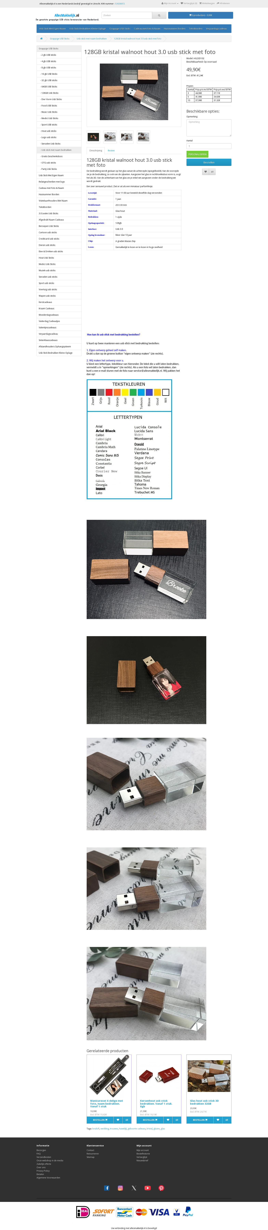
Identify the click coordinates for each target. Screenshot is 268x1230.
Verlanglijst (142, 1157)
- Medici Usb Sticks (48, 118)
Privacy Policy (43, 1170)
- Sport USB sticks (48, 124)
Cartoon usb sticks (48, 232)
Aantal (189, 140)
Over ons (41, 1167)
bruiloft (95, 1128)
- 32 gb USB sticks (48, 80)
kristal (149, 1128)
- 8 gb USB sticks (47, 67)
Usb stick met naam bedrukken (92, 38)
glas (163, 1128)
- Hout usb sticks (47, 131)
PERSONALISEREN (197, 154)
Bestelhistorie (143, 1153)
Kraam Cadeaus (46, 308)
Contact (90, 1150)
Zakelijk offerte (44, 1163)
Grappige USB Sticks (119, 28)
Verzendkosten (44, 1157)
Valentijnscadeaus (47, 327)
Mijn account (143, 1150)
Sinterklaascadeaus (48, 340)
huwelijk (123, 1128)
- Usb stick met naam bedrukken (55, 150)
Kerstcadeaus (45, 302)
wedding (104, 1128)
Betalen (40, 1174)
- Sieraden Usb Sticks (49, 143)
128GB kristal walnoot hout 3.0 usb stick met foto (137, 38)
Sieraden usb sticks (48, 276)
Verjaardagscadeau (216, 28)
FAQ (39, 1153)
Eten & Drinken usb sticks (51, 251)
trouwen (114, 1128)
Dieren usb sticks (47, 245)
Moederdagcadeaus (48, 314)
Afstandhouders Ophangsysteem (55, 346)
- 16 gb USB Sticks (48, 73)
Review (111, 150)
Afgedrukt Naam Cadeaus (51, 219)
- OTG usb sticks (47, 162)
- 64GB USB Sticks (48, 86)
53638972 (120, 3)
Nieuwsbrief (142, 1160)
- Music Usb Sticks (48, 112)
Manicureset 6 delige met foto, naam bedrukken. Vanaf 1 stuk (106, 1103)
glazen (156, 1128)
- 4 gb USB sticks (47, 61)
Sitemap (91, 1157)
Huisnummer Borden (174, 28)
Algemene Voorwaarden (48, 1177)
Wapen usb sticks (47, 295)
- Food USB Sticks (48, 105)
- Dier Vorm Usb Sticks (50, 99)
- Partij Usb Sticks (48, 169)
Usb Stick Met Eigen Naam (52, 28)
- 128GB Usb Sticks (48, 92)
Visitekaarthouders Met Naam (53, 200)
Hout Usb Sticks (46, 257)
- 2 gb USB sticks (47, 54)
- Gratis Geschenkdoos (50, 156)
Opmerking (191, 116)
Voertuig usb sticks (48, 289)
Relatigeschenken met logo (52, 181)
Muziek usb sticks (47, 270)
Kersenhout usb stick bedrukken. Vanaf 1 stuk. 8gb (156, 1103)
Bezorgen (41, 1150)
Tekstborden (195, 28)
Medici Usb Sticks (47, 264)
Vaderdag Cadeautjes (49, 321)
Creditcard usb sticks (49, 238)
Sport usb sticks (46, 283)
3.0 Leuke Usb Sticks (48, 213)
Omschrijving (95, 150)
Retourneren (93, 1153)
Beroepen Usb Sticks (49, 226)
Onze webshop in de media (50, 1160)
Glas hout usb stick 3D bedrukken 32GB (204, 1102)
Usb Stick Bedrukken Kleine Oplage (87, 28)
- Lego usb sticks (47, 137)
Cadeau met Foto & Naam (147, 28)
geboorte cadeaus (137, 1128)
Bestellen (209, 162)
